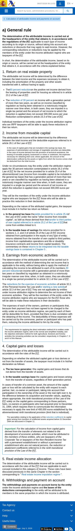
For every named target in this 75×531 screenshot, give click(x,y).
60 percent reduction (20, 89)
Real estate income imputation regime (41, 474)
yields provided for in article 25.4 (50, 214)
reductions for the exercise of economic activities (32, 284)
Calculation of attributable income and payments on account (31, 19)
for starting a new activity (52, 287)
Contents (10, 526)
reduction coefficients (55, 417)
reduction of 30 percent (22, 100)
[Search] (39, 11)
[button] (70, 3)
